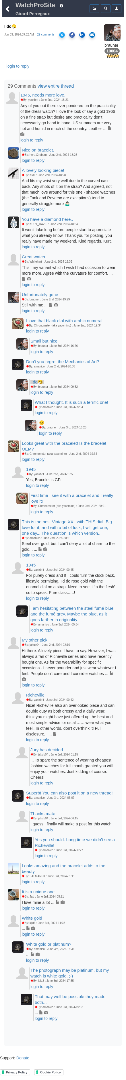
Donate (22, 1058)
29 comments (46, 34)
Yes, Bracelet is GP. (43, 479)
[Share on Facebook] (72, 35)
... (28, 928)
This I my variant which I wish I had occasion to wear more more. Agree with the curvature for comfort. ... (68, 273)
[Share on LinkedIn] (82, 35)
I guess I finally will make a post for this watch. (71, 824)
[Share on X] (62, 35)
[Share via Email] (92, 35)
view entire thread (56, 86)
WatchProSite (35, 5)
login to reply (18, 66)
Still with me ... (40, 305)
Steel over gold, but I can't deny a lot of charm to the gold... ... (68, 546)
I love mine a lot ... (43, 902)
